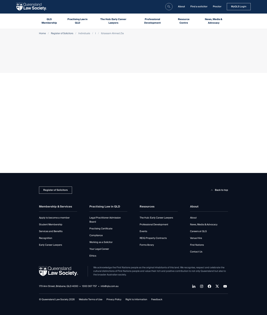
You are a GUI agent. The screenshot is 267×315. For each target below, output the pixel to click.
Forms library (147, 245)
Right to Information (136, 300)
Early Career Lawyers (50, 245)
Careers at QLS (198, 231)
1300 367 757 (89, 286)
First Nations (197, 245)
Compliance (96, 235)
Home (42, 33)
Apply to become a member (54, 218)
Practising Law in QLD (77, 21)
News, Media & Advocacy (213, 21)
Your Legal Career (99, 249)
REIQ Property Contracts (153, 238)
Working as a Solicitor (101, 242)
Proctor (217, 7)
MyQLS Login (238, 7)
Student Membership (50, 225)
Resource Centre (184, 21)
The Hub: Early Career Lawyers (113, 21)
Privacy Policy (113, 300)
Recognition (45, 238)
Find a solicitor (198, 7)
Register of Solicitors (62, 33)
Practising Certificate (100, 229)
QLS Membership (49, 21)
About (181, 7)
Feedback (156, 300)
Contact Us (196, 252)
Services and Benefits (50, 231)
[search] (168, 6)
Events (143, 231)
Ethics (92, 256)
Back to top (219, 190)
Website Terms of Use (90, 300)
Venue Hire (196, 238)
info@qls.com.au (110, 286)
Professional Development (152, 21)
